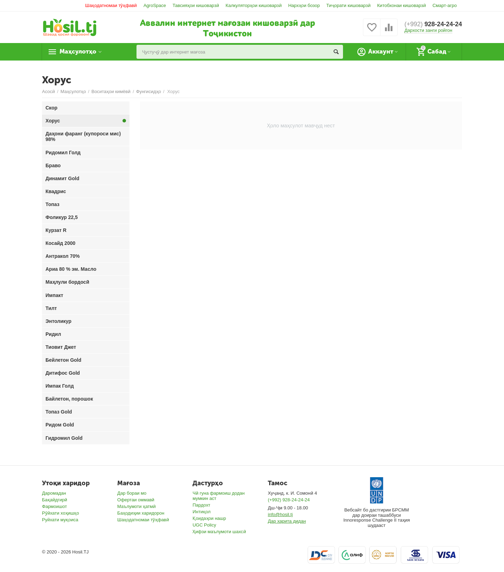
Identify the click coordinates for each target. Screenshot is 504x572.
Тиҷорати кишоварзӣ (348, 5)
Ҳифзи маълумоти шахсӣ (219, 531)
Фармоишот (54, 506)
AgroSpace (155, 5)
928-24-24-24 (433, 24)
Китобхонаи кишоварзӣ (401, 5)
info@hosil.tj (280, 514)
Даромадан (54, 493)
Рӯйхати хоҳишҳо (60, 513)
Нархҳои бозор (304, 5)
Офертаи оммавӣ (135, 499)
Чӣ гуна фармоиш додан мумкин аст (218, 495)
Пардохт (201, 505)
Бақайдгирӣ (54, 499)
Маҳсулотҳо (78, 52)
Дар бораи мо (131, 493)
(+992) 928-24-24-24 (289, 499)
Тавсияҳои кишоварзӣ (196, 5)
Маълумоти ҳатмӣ (136, 506)
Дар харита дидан (287, 521)
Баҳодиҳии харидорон (140, 513)
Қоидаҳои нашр (209, 518)
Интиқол (201, 511)
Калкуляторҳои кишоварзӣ (254, 5)
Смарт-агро (445, 5)
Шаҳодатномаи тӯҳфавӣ (111, 5)
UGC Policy (204, 525)
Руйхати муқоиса (60, 519)
